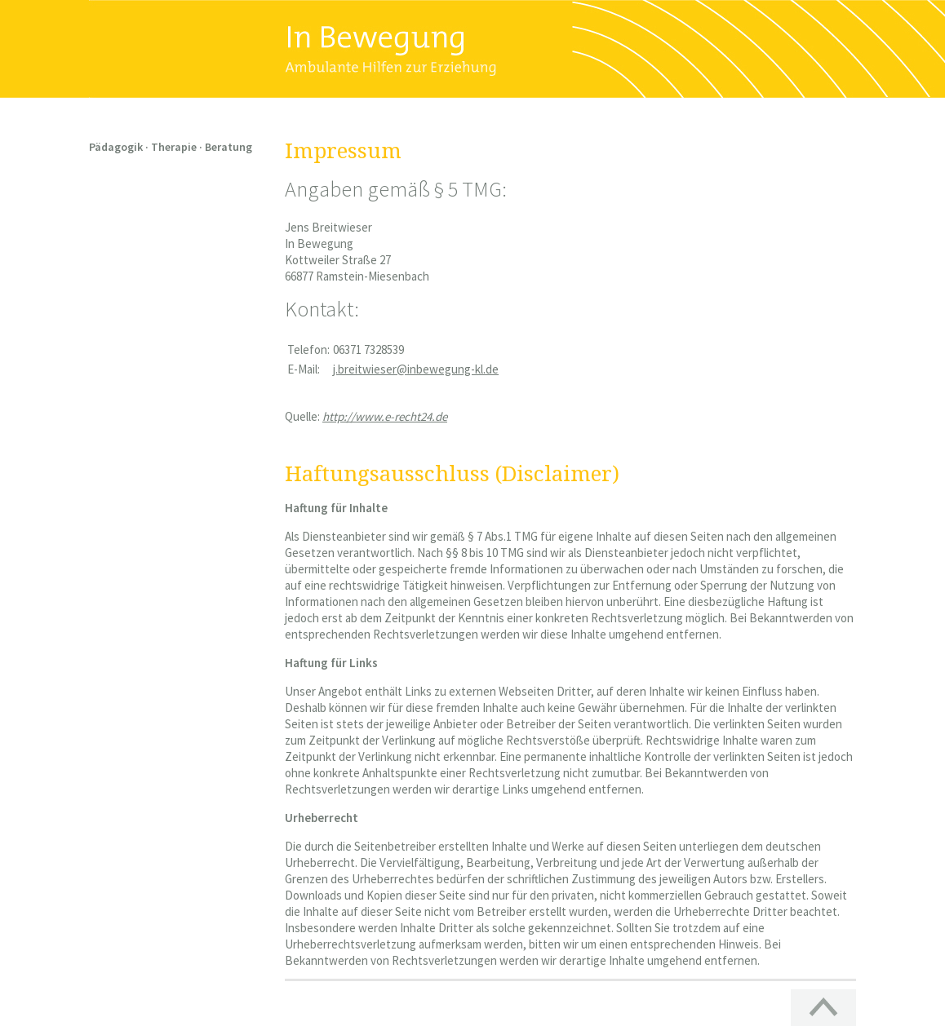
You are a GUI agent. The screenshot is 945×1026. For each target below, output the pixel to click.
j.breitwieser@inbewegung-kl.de (416, 369)
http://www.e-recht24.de (384, 416)
